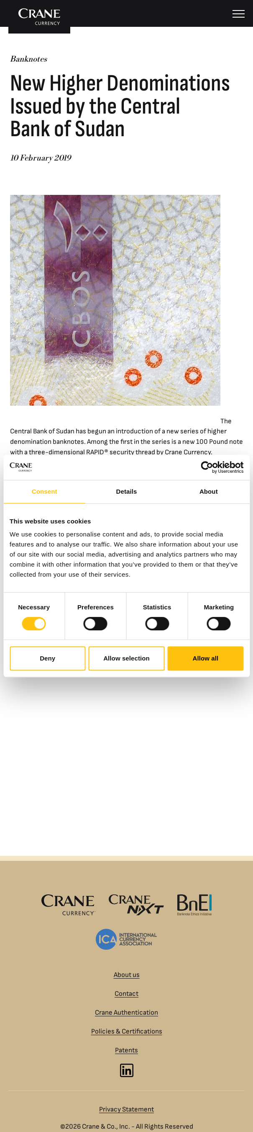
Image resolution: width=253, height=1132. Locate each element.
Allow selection (126, 658)
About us (127, 975)
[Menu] (239, 13)
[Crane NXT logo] (136, 905)
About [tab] (208, 491)
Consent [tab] (44, 491)
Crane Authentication (126, 1012)
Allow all (205, 658)
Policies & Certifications (126, 1031)
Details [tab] (126, 491)
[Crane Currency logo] (68, 905)
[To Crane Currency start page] (39, 16)
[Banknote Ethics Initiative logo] (194, 905)
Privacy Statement (126, 1109)
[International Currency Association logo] (126, 939)
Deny (47, 658)
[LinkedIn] (126, 1070)
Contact (126, 994)
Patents (126, 1050)
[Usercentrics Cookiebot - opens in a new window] (206, 467)
